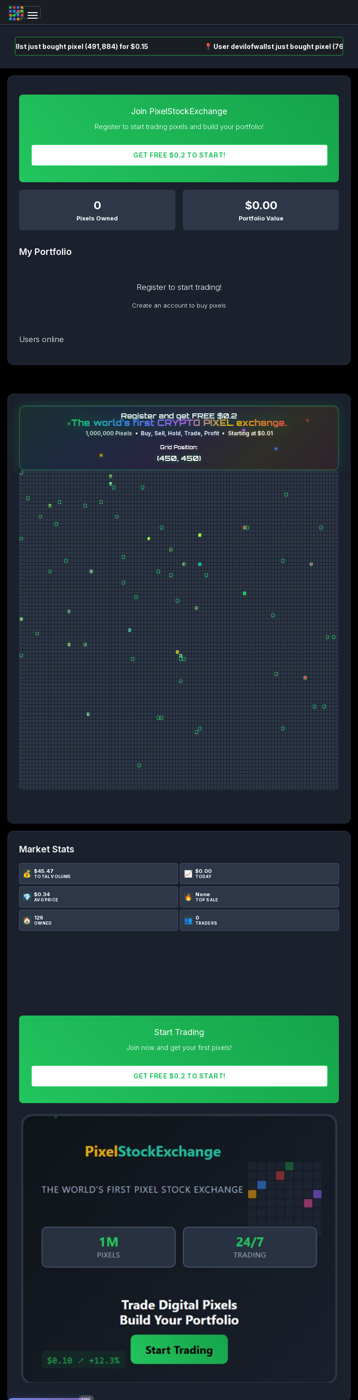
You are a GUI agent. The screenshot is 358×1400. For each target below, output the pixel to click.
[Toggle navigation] (32, 12)
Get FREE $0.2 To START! (179, 155)
